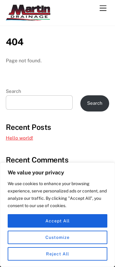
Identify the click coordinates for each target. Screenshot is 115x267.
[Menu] (103, 8)
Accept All (57, 220)
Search (13, 91)
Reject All (57, 253)
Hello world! (19, 138)
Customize (57, 237)
